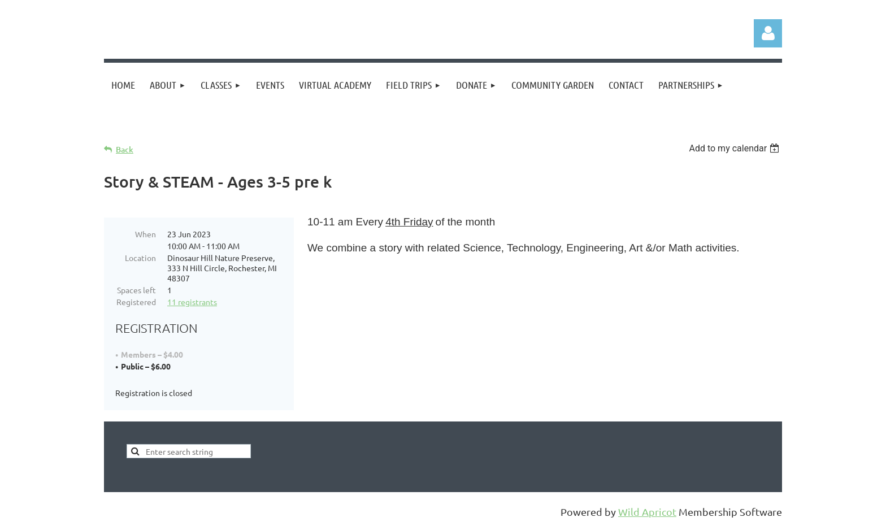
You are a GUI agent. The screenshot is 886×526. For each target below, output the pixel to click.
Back (124, 149)
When (145, 234)
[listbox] (735, 148)
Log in (768, 33)
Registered (136, 302)
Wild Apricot (647, 512)
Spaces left (136, 290)
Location (140, 258)
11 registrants (192, 302)
